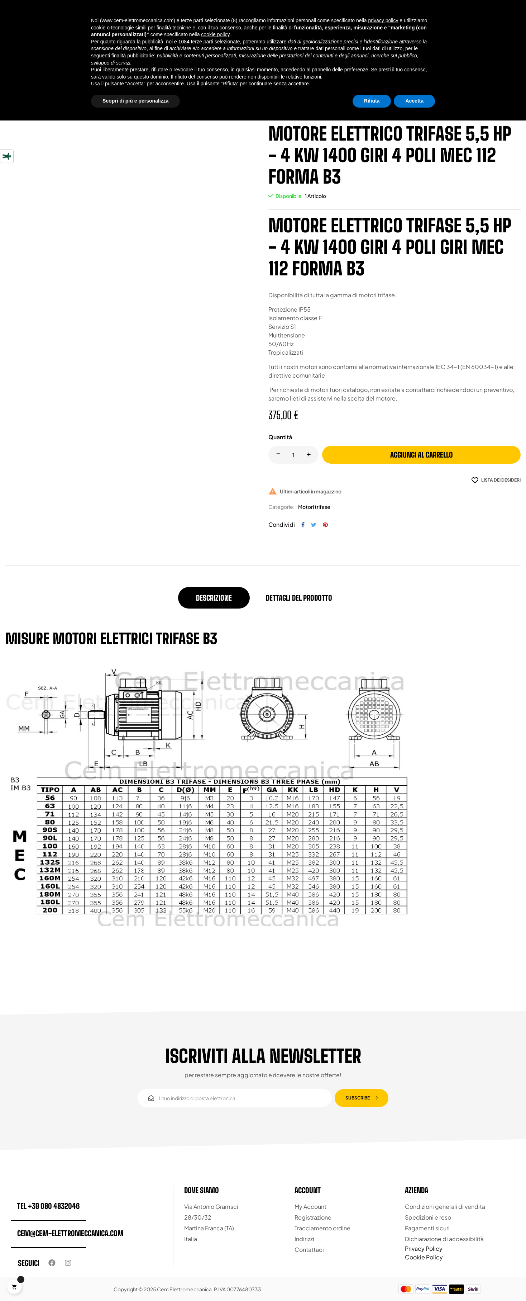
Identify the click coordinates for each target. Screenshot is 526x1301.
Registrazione (313, 1217)
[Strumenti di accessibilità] (7, 156)
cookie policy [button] (215, 34)
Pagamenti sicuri (427, 1228)
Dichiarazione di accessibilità (444, 1239)
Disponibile (289, 196)
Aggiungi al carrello (421, 454)
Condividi (303, 524)
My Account (310, 1206)
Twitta (313, 524)
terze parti (202, 41)
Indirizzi (304, 1239)
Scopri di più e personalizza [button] (135, 101)
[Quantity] (293, 455)
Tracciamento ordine (322, 1228)
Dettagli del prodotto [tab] (299, 597)
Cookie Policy (424, 1257)
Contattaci (309, 1249)
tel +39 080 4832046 (48, 1206)
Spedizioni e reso (428, 1217)
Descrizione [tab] (214, 597)
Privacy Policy (424, 1248)
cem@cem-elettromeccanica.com (70, 1233)
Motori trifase (314, 506)
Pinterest (325, 524)
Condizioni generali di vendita (445, 1206)
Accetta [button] (414, 101)
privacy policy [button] (383, 20)
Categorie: (281, 506)
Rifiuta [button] (372, 101)
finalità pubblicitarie (132, 55)
